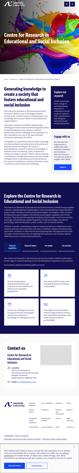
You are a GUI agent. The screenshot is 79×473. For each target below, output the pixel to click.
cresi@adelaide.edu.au (26, 382)
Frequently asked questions (33, 420)
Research (59, 403)
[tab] (12, 247)
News (58, 427)
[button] (74, 447)
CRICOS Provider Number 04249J (54, 439)
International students (46, 419)
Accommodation (47, 427)
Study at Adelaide (32, 404)
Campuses (45, 410)
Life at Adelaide (46, 403)
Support (70, 410)
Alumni (58, 418)
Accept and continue (14, 465)
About (69, 403)
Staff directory (70, 419)
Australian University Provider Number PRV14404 (22, 439)
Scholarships (33, 427)
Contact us (63, 167)
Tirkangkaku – (16, 435)
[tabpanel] (39, 291)
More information (37, 466)
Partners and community (60, 412)
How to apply (31, 411)
